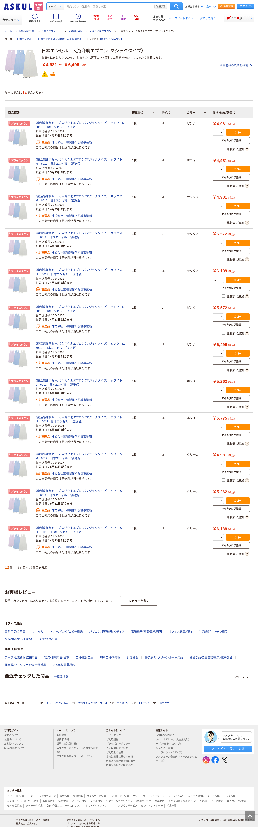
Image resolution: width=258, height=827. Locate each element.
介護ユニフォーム (51, 31)
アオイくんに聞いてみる (228, 748)
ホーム (8, 31)
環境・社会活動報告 (68, 743)
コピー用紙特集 (15, 796)
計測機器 (132, 657)
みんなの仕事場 (166, 748)
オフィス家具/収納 (180, 631)
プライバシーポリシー (120, 743)
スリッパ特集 (79, 801)
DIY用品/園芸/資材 (64, 664)
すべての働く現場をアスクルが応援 (187, 801)
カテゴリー (10, 19)
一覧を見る (61, 676)
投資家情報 (64, 739)
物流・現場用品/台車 (56, 657)
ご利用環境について (118, 748)
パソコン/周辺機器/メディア (107, 631)
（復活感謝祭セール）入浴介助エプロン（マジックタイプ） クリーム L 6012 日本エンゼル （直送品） (80, 493)
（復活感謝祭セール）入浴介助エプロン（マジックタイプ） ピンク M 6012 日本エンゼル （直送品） (81, 125)
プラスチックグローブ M (92, 703)
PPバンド (144, 703)
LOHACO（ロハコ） (167, 735)
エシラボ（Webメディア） (171, 752)
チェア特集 (213, 796)
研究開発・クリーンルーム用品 (164, 657)
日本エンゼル (24, 39)
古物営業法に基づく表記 (121, 756)
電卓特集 (64, 796)
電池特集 (78, 796)
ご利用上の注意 (116, 752)
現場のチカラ (143, 801)
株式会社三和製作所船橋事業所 (72, 142)
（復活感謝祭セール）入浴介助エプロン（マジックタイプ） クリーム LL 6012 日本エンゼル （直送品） (80, 530)
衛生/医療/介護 (26, 31)
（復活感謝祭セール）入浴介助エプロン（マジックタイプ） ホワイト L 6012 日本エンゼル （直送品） (80, 382)
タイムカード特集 (96, 796)
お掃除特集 (49, 801)
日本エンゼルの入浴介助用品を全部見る (60, 39)
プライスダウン (19, 123)
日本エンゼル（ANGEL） (111, 39)
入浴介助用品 (75, 31)
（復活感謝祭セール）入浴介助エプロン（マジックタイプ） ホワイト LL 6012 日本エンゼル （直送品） (80, 419)
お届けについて (14, 739)
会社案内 (63, 735)
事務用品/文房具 (15, 631)
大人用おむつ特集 (236, 801)
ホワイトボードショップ (146, 796)
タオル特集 (96, 801)
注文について (13, 735)
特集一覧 (171, 805)
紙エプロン (166, 703)
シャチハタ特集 (34, 805)
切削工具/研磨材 (110, 657)
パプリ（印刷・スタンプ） (170, 743)
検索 (176, 6)
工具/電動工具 (84, 657)
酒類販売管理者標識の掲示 (122, 761)
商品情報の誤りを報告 (236, 65)
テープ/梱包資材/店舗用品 (21, 657)
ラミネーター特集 (119, 796)
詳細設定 (161, 6)
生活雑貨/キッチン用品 (213, 631)
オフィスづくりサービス (124, 805)
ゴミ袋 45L (123, 703)
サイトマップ (113, 735)
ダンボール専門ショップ (119, 801)
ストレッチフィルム (57, 703)
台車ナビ (159, 801)
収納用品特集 (14, 805)
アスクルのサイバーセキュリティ (76, 756)
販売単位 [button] (143, 112)
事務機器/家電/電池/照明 (146, 631)
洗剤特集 (63, 801)
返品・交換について (16, 748)
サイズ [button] (170, 112)
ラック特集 (229, 796)
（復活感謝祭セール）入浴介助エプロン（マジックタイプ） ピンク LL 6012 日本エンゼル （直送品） (81, 345)
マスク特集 (217, 801)
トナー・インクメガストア (42, 796)
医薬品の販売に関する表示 (122, 765)
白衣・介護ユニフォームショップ (63, 805)
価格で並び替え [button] (224, 112)
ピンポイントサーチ (152, 805)
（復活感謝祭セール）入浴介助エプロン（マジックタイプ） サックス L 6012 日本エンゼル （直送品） (80, 235)
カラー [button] (196, 112)
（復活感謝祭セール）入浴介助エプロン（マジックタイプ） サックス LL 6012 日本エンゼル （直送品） (80, 272)
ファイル (37, 631)
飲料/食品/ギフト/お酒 (19, 639)
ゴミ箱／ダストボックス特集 (23, 801)
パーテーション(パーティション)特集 (183, 796)
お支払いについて (15, 743)
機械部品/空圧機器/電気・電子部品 (211, 657)
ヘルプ (212, 6)
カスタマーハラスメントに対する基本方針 (77, 750)
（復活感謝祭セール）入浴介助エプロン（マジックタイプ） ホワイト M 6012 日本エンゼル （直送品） (80, 161)
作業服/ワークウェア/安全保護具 (25, 664)
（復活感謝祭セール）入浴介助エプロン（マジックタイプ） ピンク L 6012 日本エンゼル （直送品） (81, 309)
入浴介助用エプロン (100, 31)
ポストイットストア (96, 805)
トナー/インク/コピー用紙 (66, 631)
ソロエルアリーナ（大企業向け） (174, 739)
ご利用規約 (114, 739)
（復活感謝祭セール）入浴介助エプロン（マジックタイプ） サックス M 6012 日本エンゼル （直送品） (80, 198)
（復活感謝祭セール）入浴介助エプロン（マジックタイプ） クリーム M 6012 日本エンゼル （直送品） (80, 456)
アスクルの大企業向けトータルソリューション (176, 758)
